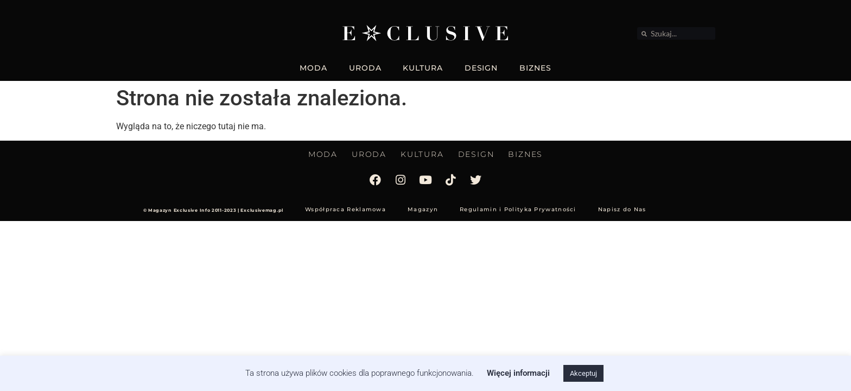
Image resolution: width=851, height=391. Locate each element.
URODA (365, 68)
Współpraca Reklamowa (345, 209)
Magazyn (423, 209)
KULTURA (422, 68)
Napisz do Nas (622, 209)
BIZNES (535, 68)
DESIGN (481, 68)
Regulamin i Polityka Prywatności (518, 209)
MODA (313, 68)
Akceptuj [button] (583, 373)
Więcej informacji (518, 373)
